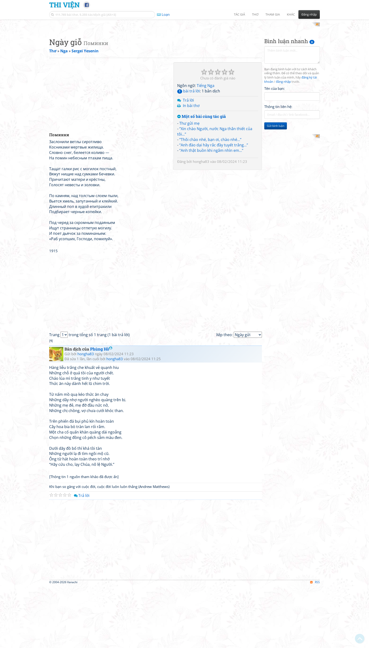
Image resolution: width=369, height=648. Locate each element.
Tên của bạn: (274, 150)
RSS (315, 644)
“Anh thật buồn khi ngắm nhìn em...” (211, 212)
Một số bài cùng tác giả (201, 178)
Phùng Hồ (101, 410)
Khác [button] (291, 14)
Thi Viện (64, 4)
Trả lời (188, 161)
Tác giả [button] (239, 14)
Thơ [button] (255, 14)
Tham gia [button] (272, 14)
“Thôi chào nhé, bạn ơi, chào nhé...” (210, 201)
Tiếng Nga (205, 147)
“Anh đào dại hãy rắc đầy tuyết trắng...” (213, 206)
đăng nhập (283, 143)
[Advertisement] (184, 55)
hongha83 (201, 223)
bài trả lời (188, 152)
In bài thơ (191, 167)
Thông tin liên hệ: (278, 168)
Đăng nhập (309, 14)
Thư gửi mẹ (189, 185)
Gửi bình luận (275, 188)
